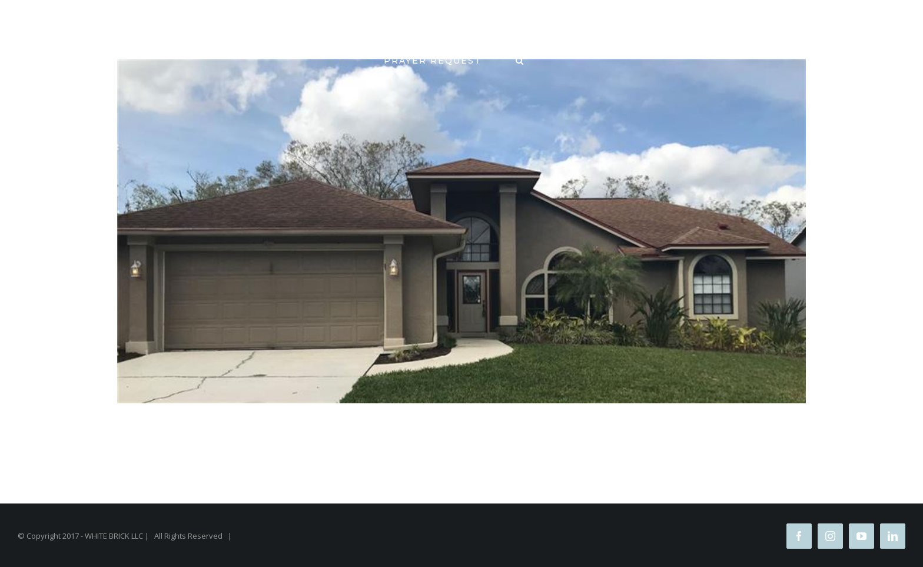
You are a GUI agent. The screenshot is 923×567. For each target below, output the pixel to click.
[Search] (520, 60)
